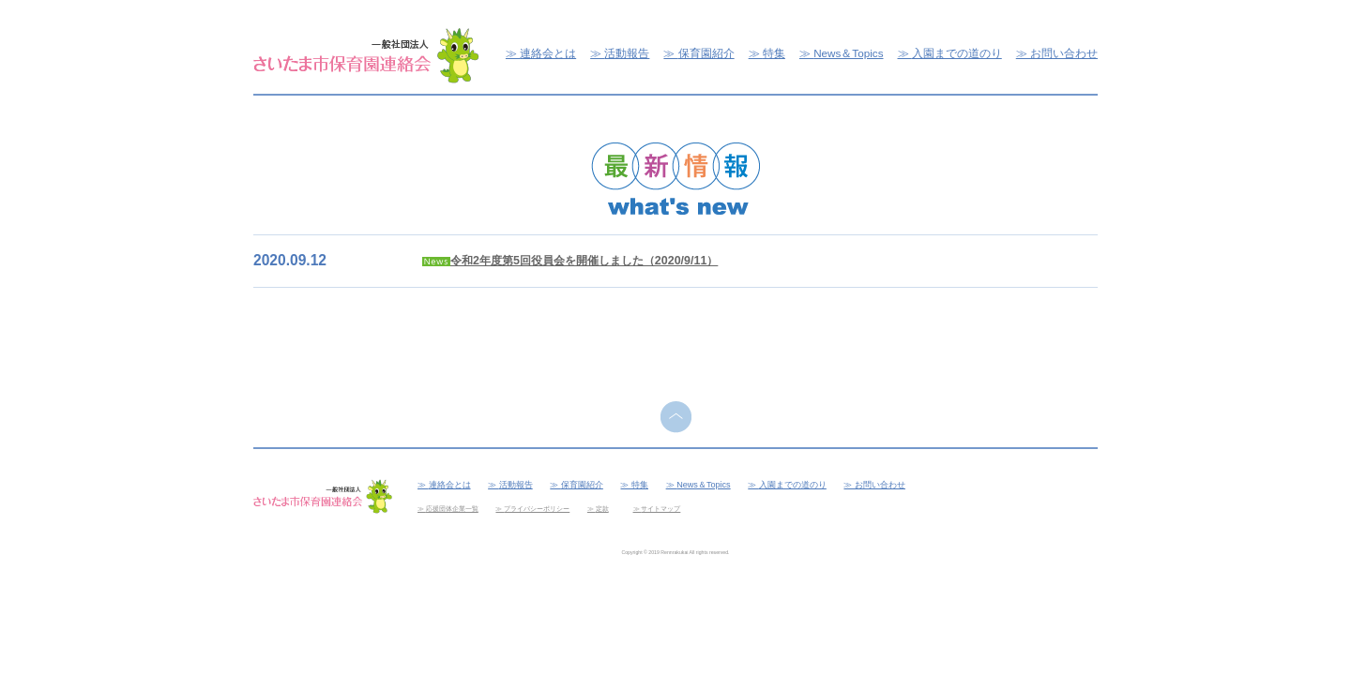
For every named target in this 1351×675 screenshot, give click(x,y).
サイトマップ (660, 508)
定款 (602, 508)
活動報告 (626, 53)
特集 (774, 53)
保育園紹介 (706, 53)
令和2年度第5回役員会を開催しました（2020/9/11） (584, 260)
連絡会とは (548, 53)
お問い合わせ (1064, 53)
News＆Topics (848, 53)
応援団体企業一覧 (452, 508)
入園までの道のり (957, 53)
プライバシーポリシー (536, 508)
